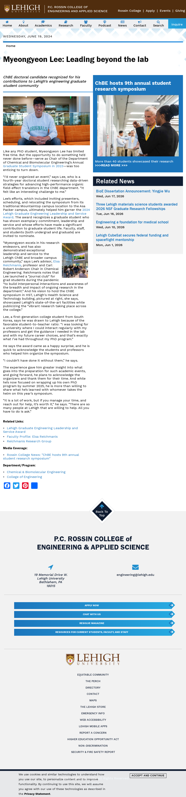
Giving (180, 11)
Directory (93, 687)
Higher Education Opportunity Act (93, 739)
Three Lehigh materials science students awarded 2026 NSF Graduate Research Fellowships (137, 206)
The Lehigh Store (93, 706)
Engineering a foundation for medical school (132, 222)
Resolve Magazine (91, 623)
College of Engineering (24, 477)
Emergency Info (93, 713)
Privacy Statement (37, 793)
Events (165, 11)
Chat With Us (92, 614)
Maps (93, 700)
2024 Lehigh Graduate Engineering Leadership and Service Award (46, 213)
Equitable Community (93, 674)
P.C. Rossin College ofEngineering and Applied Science (78, 9)
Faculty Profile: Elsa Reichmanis (32, 436)
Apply (150, 11)
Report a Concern (93, 732)
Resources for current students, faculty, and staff (91, 632)
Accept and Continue (148, 775)
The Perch (93, 681)
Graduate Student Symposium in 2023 (33, 166)
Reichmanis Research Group (29, 441)
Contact (93, 693)
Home (10, 46)
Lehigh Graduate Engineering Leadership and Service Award (40, 430)
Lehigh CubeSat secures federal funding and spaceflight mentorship (132, 237)
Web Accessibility (93, 719)
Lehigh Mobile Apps (93, 726)
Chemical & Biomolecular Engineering (36, 472)
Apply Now (92, 605)
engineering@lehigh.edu (135, 575)
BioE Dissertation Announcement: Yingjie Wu (133, 191)
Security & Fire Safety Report (93, 751)
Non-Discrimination (93, 745)
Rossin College (129, 11)
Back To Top (102, 513)
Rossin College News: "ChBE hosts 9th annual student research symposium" (41, 456)
